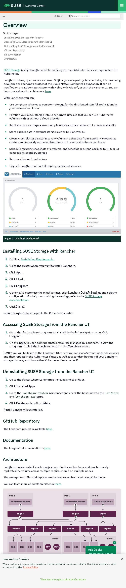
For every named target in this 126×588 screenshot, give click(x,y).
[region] (63, 571)
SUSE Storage (12, 70)
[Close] (122, 559)
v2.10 (57, 16)
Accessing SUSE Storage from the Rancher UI (28, 41)
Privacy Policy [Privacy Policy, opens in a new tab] (30, 567)
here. (48, 91)
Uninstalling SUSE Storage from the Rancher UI (29, 46)
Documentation (12, 54)
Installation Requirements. (37, 259)
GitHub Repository (14, 50)
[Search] (95, 16)
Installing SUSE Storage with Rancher (24, 37)
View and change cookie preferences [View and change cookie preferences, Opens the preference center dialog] (63, 579)
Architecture (11, 58)
